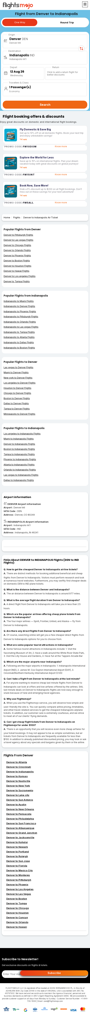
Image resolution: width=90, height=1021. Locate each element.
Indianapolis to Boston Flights (19, 347)
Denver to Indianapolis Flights (19, 444)
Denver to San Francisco (21, 823)
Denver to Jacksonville (20, 837)
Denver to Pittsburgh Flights (18, 235)
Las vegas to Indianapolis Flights (21, 475)
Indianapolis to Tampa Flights (19, 332)
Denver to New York (18, 785)
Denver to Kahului (17, 842)
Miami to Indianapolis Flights (19, 438)
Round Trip (67, 22)
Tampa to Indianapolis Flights (19, 454)
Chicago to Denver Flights (17, 393)
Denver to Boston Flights (17, 260)
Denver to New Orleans (20, 809)
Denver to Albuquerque (20, 828)
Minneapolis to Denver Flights (19, 414)
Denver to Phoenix (17, 884)
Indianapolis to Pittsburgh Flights (21, 316)
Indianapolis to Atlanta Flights (19, 337)
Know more (61, 146)
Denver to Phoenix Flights (17, 255)
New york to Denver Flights (18, 377)
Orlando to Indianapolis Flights (20, 469)
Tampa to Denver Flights (17, 408)
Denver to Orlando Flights (17, 250)
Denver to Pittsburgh (18, 879)
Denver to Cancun (17, 917)
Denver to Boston (16, 898)
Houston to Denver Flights (17, 388)
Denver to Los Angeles (20, 889)
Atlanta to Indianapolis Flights (19, 464)
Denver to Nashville (18, 781)
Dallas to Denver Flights (16, 403)
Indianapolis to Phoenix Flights (20, 311)
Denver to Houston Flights (17, 265)
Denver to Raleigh (17, 856)
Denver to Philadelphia (20, 818)
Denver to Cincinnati (18, 766)
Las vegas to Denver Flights (18, 367)
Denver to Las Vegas (18, 893)
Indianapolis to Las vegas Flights (21, 326)
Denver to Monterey (18, 875)
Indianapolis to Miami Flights (19, 301)
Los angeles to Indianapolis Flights (22, 433)
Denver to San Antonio (19, 799)
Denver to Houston (17, 912)
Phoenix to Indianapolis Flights (20, 459)
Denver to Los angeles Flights (19, 276)
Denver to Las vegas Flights (18, 240)
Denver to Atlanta (16, 762)
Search (45, 104)
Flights (16, 217)
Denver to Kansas (17, 776)
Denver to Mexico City (19, 870)
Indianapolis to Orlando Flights (20, 321)
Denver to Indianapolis (20, 771)
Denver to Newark (17, 846)
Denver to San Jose (18, 861)
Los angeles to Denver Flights (19, 382)
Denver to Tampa (16, 903)
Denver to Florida (16, 865)
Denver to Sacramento (19, 790)
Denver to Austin (16, 804)
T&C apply (23, 139)
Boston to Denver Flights (17, 398)
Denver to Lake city (18, 795)
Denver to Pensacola (19, 813)
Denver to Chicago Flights (17, 245)
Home (7, 217)
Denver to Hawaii (16, 926)
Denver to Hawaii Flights (16, 271)
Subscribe (54, 972)
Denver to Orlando (17, 922)
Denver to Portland (17, 851)
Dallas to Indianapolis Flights (19, 480)
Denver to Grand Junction (21, 832)
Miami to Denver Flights (16, 372)
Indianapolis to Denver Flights (19, 306)
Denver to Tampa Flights (17, 281)
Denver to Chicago (17, 908)
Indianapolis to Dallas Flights (19, 342)
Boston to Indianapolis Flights (19, 449)
